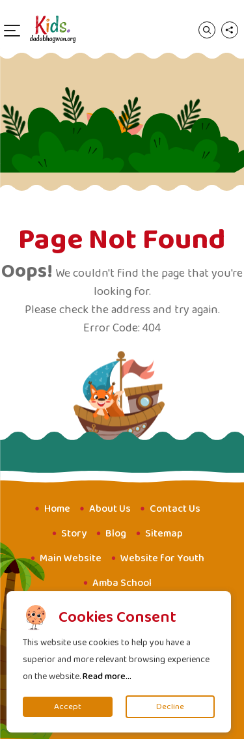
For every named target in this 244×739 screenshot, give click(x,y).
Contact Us (175, 509)
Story (74, 533)
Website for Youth (162, 558)
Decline (170, 707)
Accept (67, 707)
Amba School (122, 583)
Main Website (71, 558)
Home (57, 509)
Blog (115, 533)
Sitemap (164, 533)
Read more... (107, 676)
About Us (110, 509)
